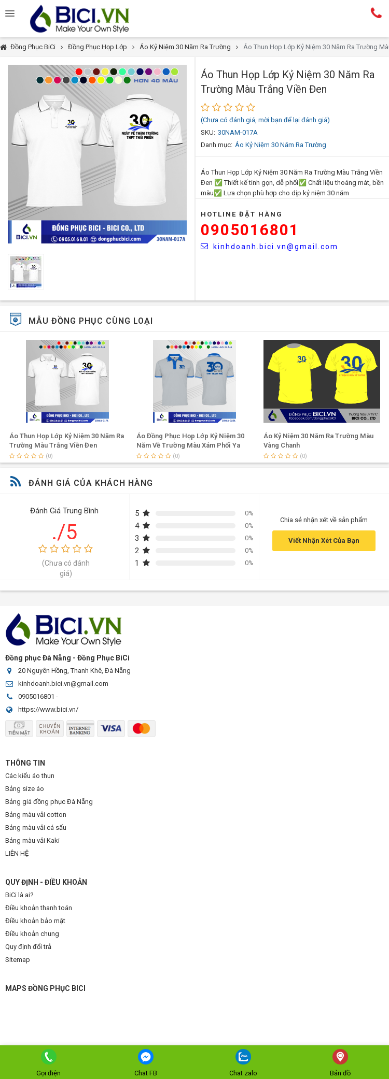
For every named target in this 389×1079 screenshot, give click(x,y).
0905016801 (250, 230)
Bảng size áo (24, 789)
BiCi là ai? (19, 895)
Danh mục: (216, 145)
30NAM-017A (238, 132)
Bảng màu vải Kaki (32, 840)
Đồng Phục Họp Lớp (97, 47)
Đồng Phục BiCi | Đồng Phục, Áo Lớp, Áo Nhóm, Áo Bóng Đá (88, 18)
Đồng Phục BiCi (32, 47)
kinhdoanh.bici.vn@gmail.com (269, 246)
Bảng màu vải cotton (35, 814)
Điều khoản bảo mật (35, 921)
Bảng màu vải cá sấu (35, 827)
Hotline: (376, 13)
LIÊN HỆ (17, 853)
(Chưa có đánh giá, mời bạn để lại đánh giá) (265, 120)
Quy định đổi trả (28, 947)
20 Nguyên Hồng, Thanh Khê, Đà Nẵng (74, 670)
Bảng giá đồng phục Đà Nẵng (49, 801)
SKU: (208, 132)
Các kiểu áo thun (29, 776)
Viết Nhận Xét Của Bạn (323, 540)
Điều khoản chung (32, 934)
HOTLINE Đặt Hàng (242, 214)
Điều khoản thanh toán (38, 908)
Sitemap (17, 959)
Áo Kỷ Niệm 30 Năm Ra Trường (185, 47)
